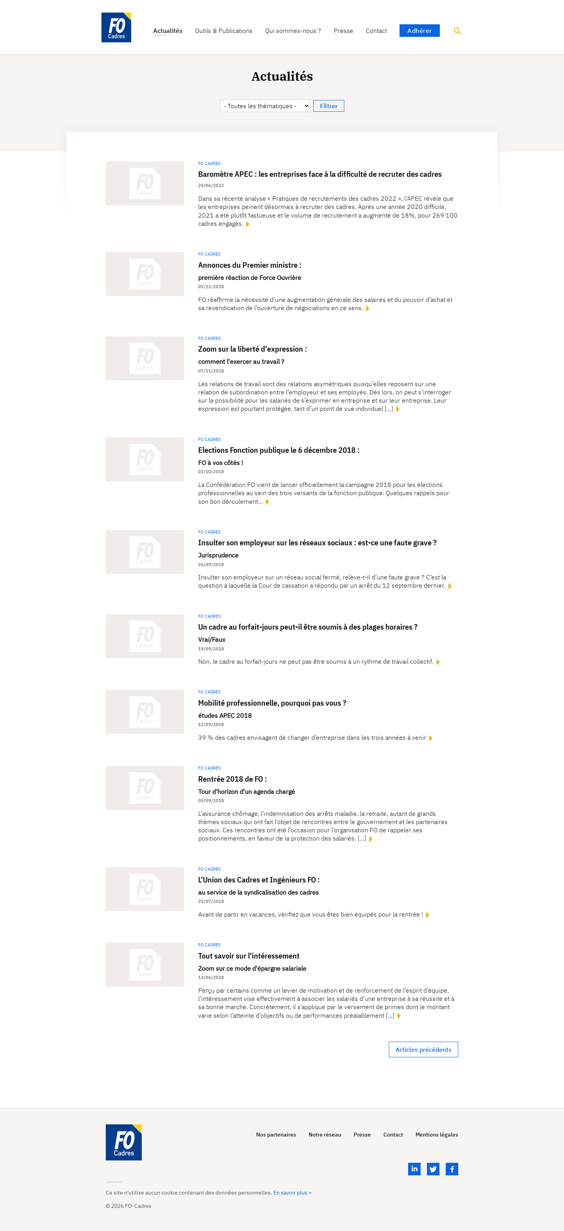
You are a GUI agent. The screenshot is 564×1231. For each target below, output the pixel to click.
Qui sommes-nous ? (293, 30)
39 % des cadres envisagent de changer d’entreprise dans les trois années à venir (313, 737)
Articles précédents (424, 1049)
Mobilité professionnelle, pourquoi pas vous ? (272, 702)
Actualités (168, 30)
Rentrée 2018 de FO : (232, 778)
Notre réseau (325, 1134)
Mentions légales (437, 1134)
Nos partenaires (276, 1134)
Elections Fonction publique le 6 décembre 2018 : (279, 450)
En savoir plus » (292, 1192)
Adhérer (419, 30)
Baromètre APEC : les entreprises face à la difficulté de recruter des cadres (320, 174)
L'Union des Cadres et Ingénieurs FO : (259, 879)
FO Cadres (209, 163)
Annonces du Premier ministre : (250, 265)
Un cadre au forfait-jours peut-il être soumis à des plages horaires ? (308, 626)
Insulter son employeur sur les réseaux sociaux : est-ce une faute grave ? (317, 542)
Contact (376, 30)
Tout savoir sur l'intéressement (249, 955)
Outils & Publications (224, 30)
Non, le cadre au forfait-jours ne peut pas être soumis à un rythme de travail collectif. (316, 661)
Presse (343, 30)
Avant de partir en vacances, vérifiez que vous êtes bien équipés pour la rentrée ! (311, 914)
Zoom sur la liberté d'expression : (252, 348)
